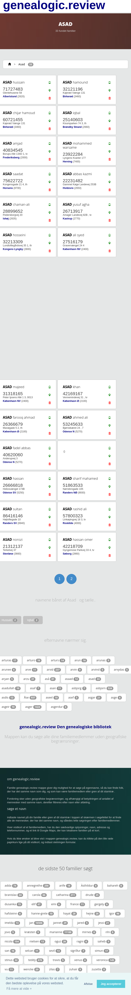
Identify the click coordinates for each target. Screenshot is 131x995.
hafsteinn (13, 913)
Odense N (69, 431)
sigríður (77, 951)
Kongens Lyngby (13, 249)
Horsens (8, 188)
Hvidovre (68, 188)
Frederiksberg (11, 157)
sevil (55, 951)
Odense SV (9, 492)
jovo (10, 932)
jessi (104, 923)
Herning (67, 161)
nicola (12, 941)
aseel (52, 697)
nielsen (37, 941)
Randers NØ (70, 492)
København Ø (71, 401)
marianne (61, 932)
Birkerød (68, 96)
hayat (70, 913)
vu (9, 969)
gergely (101, 904)
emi (56, 904)
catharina (66, 895)
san (10, 951)
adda (11, 886)
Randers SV (10, 523)
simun (102, 951)
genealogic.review (54, 5)
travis (59, 960)
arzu (29, 679)
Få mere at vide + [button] (19, 988)
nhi (110, 932)
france (77, 904)
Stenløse (8, 553)
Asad (21, 64)
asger (33, 707)
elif (37, 904)
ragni (82, 941)
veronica (105, 960)
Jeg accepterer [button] (111, 983)
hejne (93, 913)
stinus (12, 960)
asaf (35, 688)
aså (50, 679)
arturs (58, 660)
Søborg (67, 553)
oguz (61, 941)
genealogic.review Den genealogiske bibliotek (66, 727)
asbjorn (105, 688)
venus (80, 960)
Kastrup (67, 218)
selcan (32, 951)
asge (116, 697)
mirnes (89, 932)
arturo (34, 660)
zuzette (99, 969)
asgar (95, 697)
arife (65, 886)
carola (39, 895)
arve (31, 670)
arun (81, 660)
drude (93, 895)
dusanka (13, 904)
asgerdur (59, 707)
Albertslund (10, 96)
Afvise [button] (88, 983)
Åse (30, 697)
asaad (72, 679)
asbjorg (79, 688)
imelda (12, 923)
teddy (35, 960)
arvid (54, 670)
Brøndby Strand (72, 127)
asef (73, 697)
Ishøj (6, 218)
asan (56, 688)
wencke (31, 969)
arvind (98, 670)
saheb (104, 941)
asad (94, 679)
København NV (72, 249)
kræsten (32, 932)
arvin (76, 670)
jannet (60, 923)
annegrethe (38, 886)
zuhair (75, 969)
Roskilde (68, 523)
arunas (103, 660)
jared (83, 923)
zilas (54, 969)
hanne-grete (42, 913)
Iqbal (33, 620)
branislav (14, 895)
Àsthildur (89, 886)
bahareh (115, 886)
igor (115, 913)
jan (36, 923)
